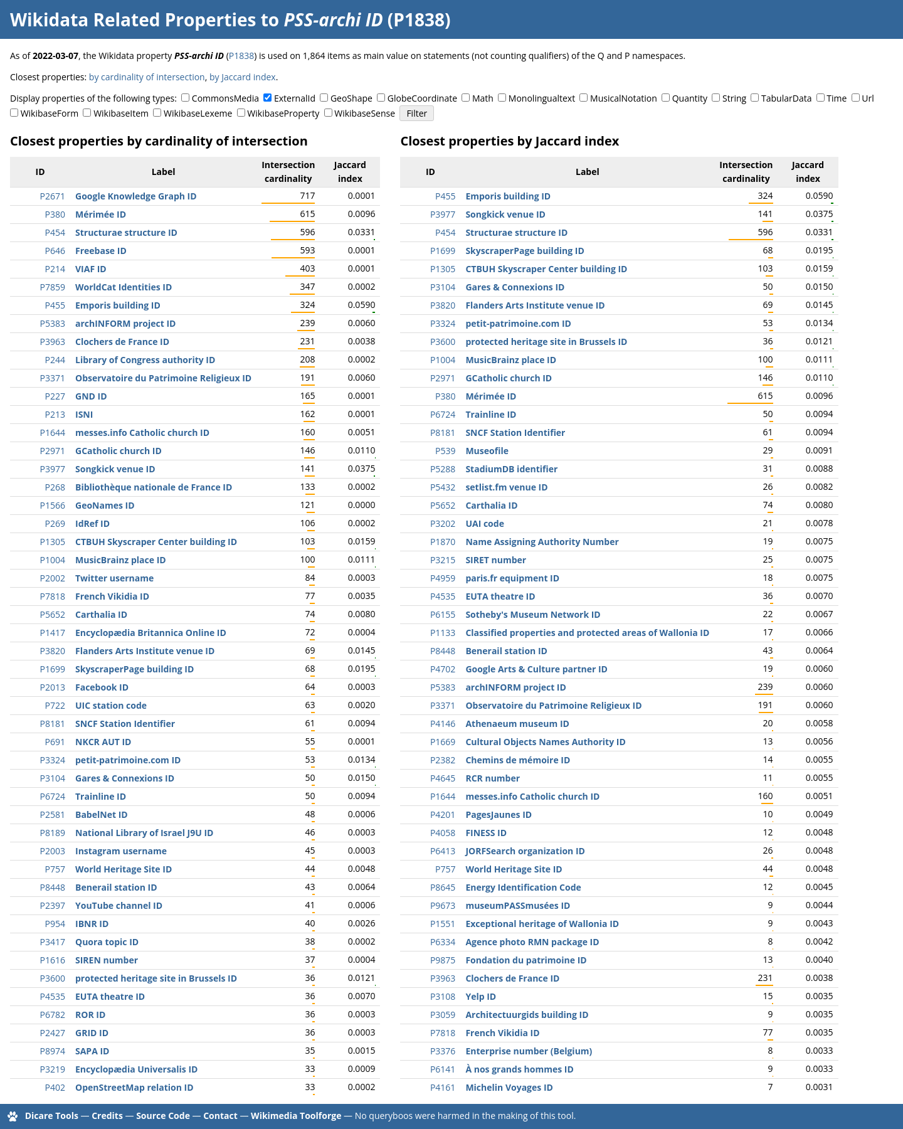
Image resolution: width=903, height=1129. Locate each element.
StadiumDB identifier (511, 469)
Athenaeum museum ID (517, 723)
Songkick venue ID (115, 469)
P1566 (52, 505)
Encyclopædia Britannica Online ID (150, 633)
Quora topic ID (107, 942)
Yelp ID (480, 996)
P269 (55, 523)
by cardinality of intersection (147, 77)
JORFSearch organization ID (525, 851)
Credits (107, 1115)
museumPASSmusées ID (517, 905)
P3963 (52, 341)
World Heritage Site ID (123, 869)
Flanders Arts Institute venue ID (144, 651)
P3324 (52, 760)
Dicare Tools (51, 1115)
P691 (55, 742)
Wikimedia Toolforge (296, 1115)
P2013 (52, 687)
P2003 (52, 851)
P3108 (442, 996)
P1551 (442, 924)
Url (868, 98)
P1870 (442, 542)
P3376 (442, 1051)
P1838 (241, 55)
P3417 (52, 942)
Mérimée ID (100, 214)
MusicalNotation (623, 98)
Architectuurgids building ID (526, 1014)
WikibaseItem (121, 113)
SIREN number (106, 960)
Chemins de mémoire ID (517, 760)
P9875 (442, 960)
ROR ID (90, 1014)
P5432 (442, 487)
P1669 (442, 742)
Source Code (163, 1115)
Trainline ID (100, 796)
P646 (55, 251)
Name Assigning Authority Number (541, 542)
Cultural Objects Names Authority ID (545, 742)
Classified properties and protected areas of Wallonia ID (587, 633)
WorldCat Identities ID (123, 287)
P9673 (442, 905)
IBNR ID (91, 924)
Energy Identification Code (523, 887)
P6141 (442, 1069)
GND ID (91, 396)
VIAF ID (91, 269)
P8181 (52, 723)
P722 (55, 705)
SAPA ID (92, 1051)
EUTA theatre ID (110, 996)
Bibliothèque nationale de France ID (153, 487)
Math (483, 98)
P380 (55, 214)
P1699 (52, 669)
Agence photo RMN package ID (532, 942)
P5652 (52, 614)
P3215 (442, 560)
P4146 (442, 723)
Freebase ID (101, 251)
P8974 (52, 1051)
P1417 (52, 633)
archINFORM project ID (125, 323)
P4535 (52, 996)
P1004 (52, 560)
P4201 (442, 814)
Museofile (487, 451)
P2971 (52, 451)
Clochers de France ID (122, 341)
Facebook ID (102, 687)
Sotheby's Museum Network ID (532, 614)
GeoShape (351, 98)
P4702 (442, 669)
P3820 (52, 651)
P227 (55, 396)
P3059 (442, 1014)
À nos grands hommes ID (519, 1069)
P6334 (442, 942)
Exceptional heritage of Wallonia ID (542, 924)
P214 (55, 269)
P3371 (52, 378)
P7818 (52, 596)
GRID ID (91, 1033)
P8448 (52, 887)
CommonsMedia (225, 98)
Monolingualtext (542, 98)
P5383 (52, 323)
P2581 (52, 814)
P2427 (52, 1033)
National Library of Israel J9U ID (144, 833)
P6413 (442, 851)
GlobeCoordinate (422, 98)
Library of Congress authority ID (145, 360)
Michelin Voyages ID (509, 1087)
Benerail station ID (116, 887)
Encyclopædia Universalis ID (136, 1069)
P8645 (442, 887)
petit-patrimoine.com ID (128, 760)
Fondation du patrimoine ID (525, 960)
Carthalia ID (101, 614)
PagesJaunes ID (498, 814)
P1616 (52, 960)
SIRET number (495, 560)
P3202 (442, 523)
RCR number (492, 778)
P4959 (442, 578)
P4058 (442, 833)
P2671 (52, 196)
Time (836, 98)
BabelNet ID (101, 814)
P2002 (52, 578)
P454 (55, 232)
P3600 (52, 978)
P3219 (52, 1069)
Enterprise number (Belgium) (528, 1051)
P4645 (442, 778)
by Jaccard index (242, 77)
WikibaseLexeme (198, 113)
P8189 (52, 833)
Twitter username (114, 578)
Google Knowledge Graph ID (136, 196)
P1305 (52, 542)
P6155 (442, 614)
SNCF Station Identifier (125, 723)
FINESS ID (486, 833)
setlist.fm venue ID (506, 487)
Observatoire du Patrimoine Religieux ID (163, 378)
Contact (220, 1115)
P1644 (52, 432)
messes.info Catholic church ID (142, 432)
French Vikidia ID (112, 596)
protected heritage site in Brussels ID (156, 978)
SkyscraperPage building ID (134, 669)
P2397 (52, 905)
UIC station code (111, 705)
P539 (445, 451)
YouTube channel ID (118, 905)
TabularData (786, 98)
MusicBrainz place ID (120, 560)
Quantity (689, 98)
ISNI (84, 414)
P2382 (442, 760)
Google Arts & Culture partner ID (536, 669)
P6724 (52, 796)
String (734, 98)
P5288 (442, 469)
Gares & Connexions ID (124, 778)
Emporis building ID (118, 305)
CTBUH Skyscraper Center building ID (156, 542)
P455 (55, 305)
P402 (55, 1087)
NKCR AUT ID (103, 742)
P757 (55, 869)
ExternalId (294, 98)
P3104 (52, 778)
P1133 (442, 633)
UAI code (484, 523)
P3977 (52, 469)
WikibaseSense (364, 113)
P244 (55, 360)
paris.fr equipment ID (512, 578)
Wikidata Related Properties (133, 19)
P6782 (52, 1014)
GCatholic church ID (118, 451)
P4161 (442, 1087)
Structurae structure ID (126, 232)
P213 (55, 414)
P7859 (52, 287)
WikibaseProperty (283, 113)
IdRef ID (92, 523)
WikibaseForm (50, 113)
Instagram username (121, 851)
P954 (55, 924)
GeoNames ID (105, 505)
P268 (55, 487)
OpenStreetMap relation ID (134, 1087)
